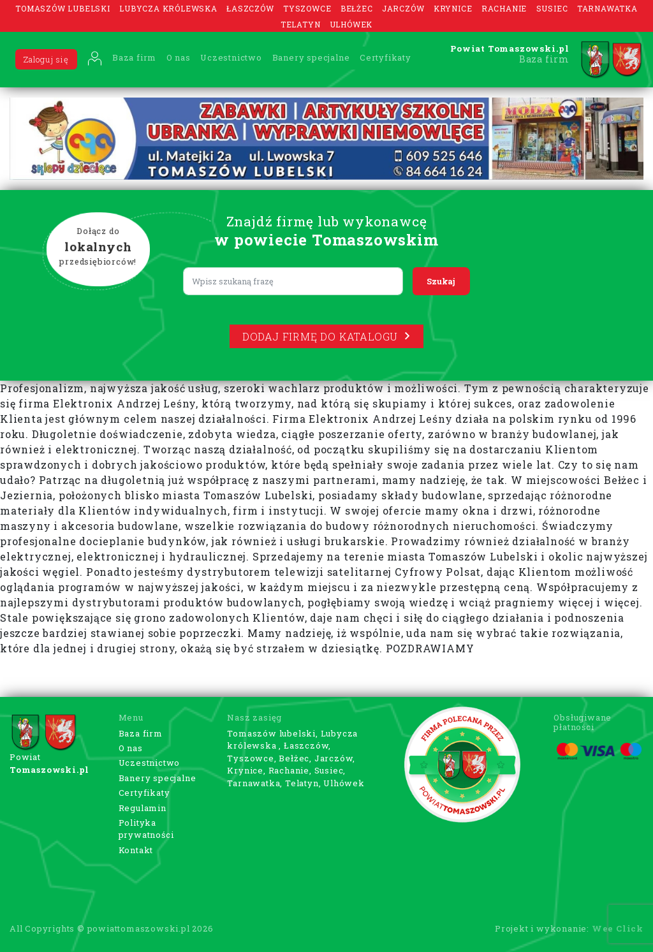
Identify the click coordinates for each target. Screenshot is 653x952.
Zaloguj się (46, 59)
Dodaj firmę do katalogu (326, 336)
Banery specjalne (311, 57)
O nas (178, 57)
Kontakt (136, 850)
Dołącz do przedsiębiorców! (98, 247)
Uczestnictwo (231, 57)
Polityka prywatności (146, 829)
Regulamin (142, 808)
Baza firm (134, 57)
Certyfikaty (385, 57)
